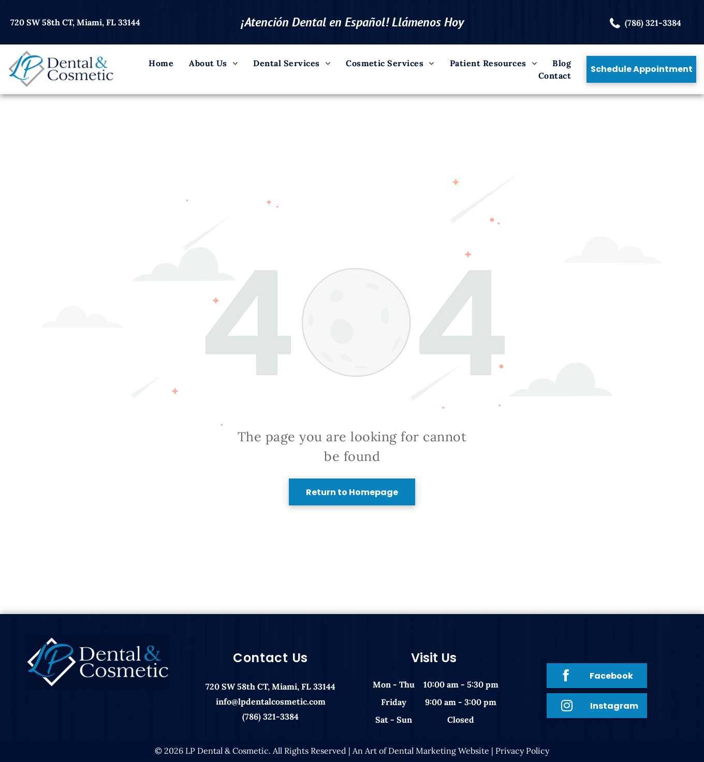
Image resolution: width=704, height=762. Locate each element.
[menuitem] (161, 63)
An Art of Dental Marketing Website (421, 750)
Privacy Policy (522, 750)
